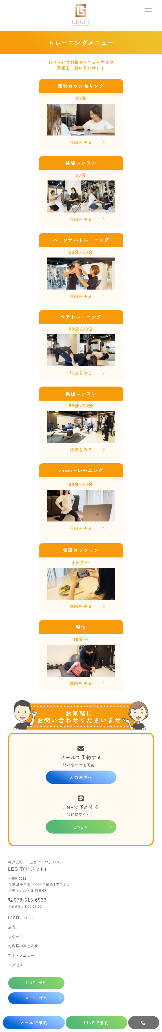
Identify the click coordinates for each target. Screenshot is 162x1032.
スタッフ (15, 937)
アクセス (15, 965)
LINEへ (81, 827)
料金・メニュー (21, 956)
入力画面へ (81, 777)
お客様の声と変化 (23, 946)
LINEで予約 (36, 983)
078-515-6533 (27, 900)
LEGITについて (21, 918)
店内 (12, 927)
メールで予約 (36, 998)
